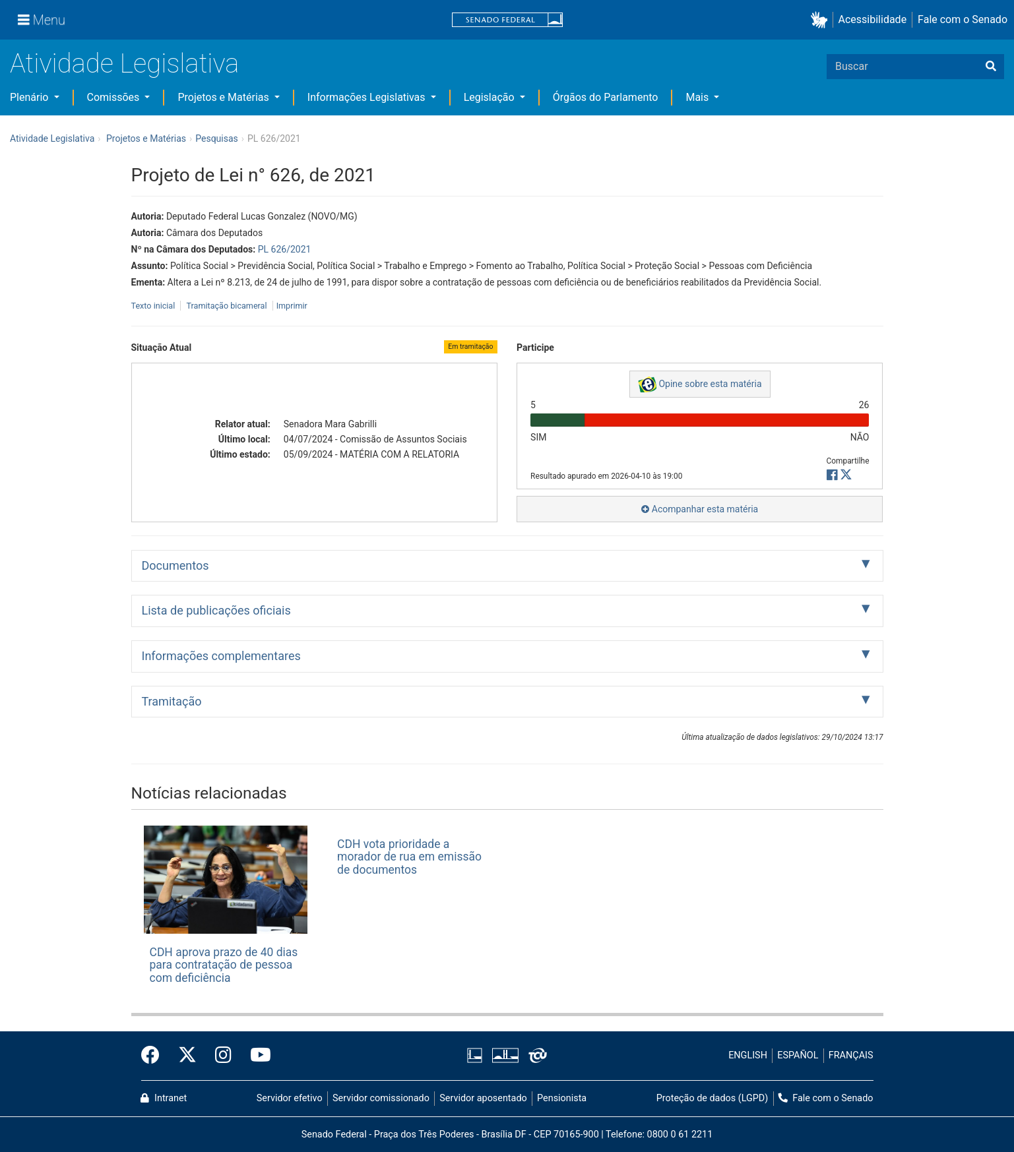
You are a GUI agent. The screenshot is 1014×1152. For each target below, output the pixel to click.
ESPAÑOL (797, 1055)
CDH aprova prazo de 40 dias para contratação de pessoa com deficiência (224, 965)
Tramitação (172, 701)
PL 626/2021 (284, 249)
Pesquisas (216, 138)
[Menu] (42, 20)
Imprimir (291, 306)
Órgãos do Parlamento (605, 97)
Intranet (164, 1098)
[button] (822, 20)
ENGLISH (747, 1055)
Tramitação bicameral (226, 306)
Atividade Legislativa (124, 63)
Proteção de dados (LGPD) (712, 1098)
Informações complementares (221, 656)
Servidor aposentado (482, 1098)
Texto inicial (154, 306)
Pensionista (561, 1098)
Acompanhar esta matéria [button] (699, 509)
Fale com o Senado (962, 19)
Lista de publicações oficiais (216, 610)
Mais (698, 97)
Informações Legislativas (367, 97)
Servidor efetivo (290, 1098)
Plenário (30, 97)
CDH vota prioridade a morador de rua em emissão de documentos (409, 856)
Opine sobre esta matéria (700, 384)
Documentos (175, 565)
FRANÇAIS (851, 1055)
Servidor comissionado (381, 1098)
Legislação (490, 97)
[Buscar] (991, 66)
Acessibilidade (873, 19)
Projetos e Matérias (224, 97)
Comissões (115, 97)
